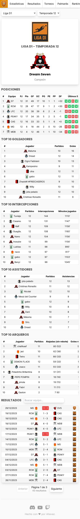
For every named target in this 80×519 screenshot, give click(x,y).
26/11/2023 (11, 480)
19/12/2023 (11, 413)
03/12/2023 (11, 470)
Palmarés (62, 3)
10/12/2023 (11, 449)
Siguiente (56, 488)
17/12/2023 (11, 434)
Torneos (49, 3)
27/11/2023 (11, 475)
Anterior (23, 488)
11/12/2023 (11, 444)
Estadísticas (17, 3)
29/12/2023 (11, 408)
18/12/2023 (11, 418)
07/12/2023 (11, 454)
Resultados (34, 3)
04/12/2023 (11, 459)
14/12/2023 (11, 439)
